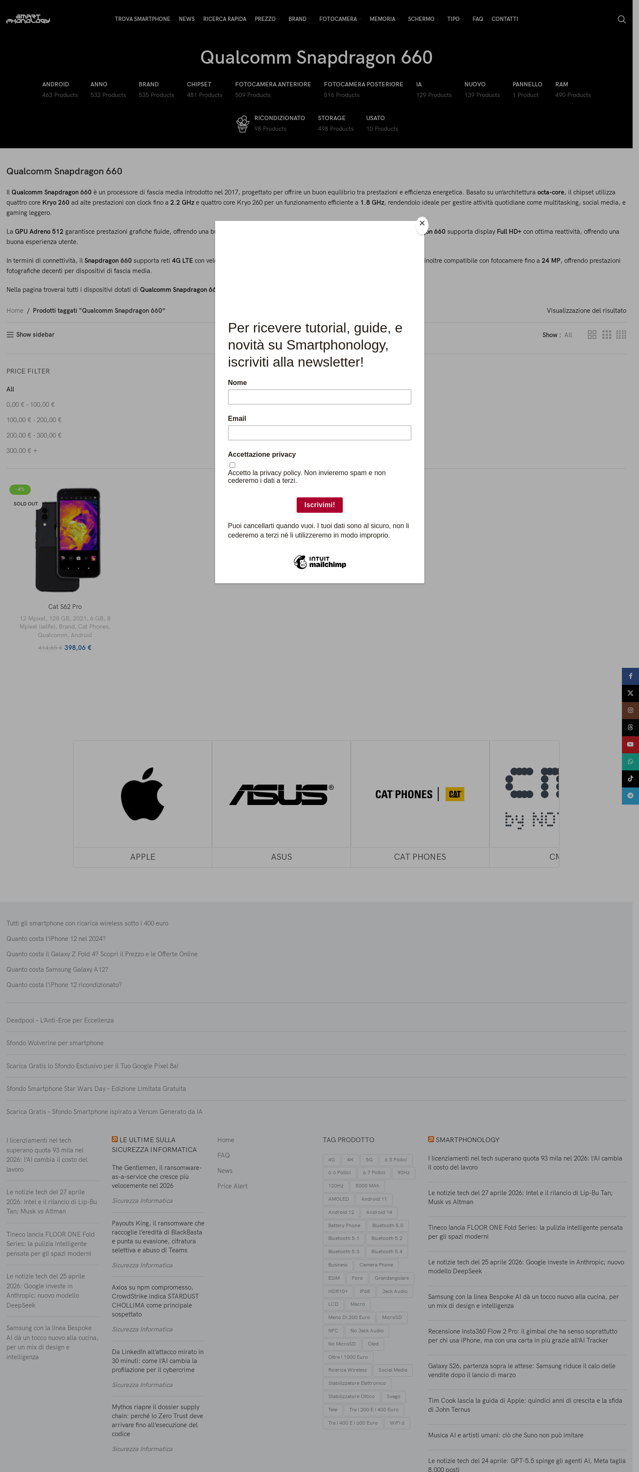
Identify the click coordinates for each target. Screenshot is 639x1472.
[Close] (422, 226)
